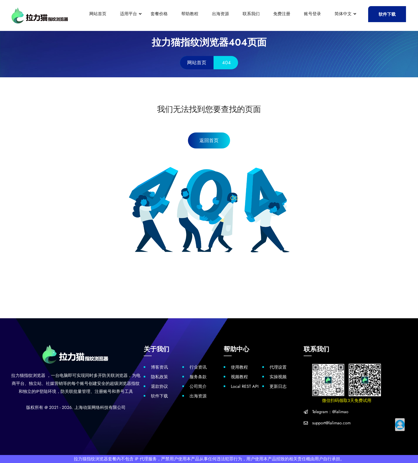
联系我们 (251, 14)
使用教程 (239, 367)
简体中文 (343, 14)
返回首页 (209, 140)
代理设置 (278, 367)
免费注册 (281, 14)
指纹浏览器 (34, 375)
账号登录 (312, 14)
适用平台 (128, 14)
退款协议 (159, 386)
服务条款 (198, 377)
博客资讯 (159, 367)
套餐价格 (159, 14)
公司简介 (198, 386)
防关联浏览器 (115, 375)
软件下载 (387, 14)
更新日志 (278, 386)
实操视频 (278, 377)
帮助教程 (189, 14)
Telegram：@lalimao (330, 412)
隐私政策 (159, 377)
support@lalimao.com (331, 423)
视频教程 (239, 377)
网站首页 (97, 14)
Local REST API (245, 386)
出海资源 (220, 14)
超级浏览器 (120, 383)
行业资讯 (198, 367)
